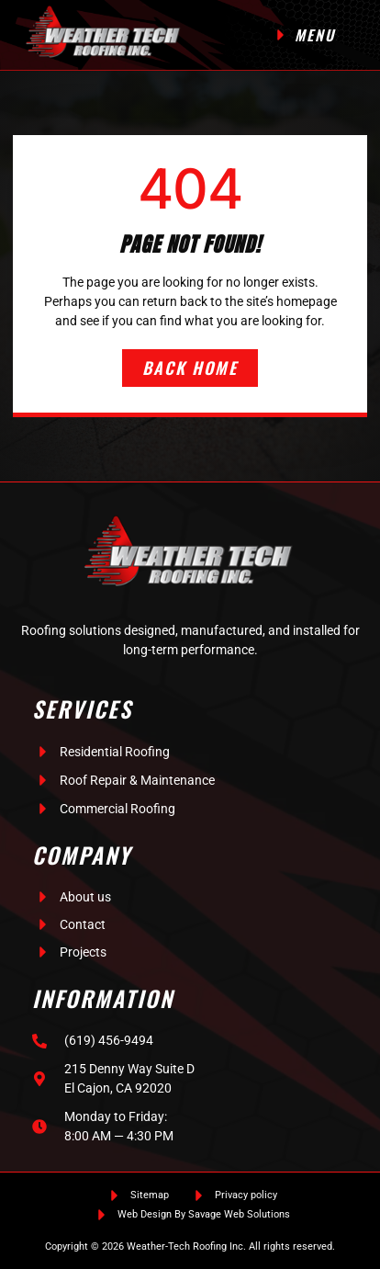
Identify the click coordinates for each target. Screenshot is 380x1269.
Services (82, 708)
